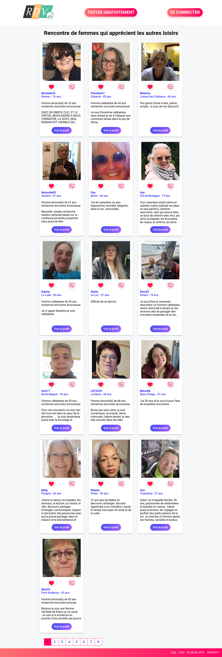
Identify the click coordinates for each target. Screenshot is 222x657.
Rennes (46, 96)
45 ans (107, 96)
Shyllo (94, 291)
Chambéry (146, 493)
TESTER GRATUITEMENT (110, 12)
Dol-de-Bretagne (150, 195)
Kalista (45, 291)
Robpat (95, 490)
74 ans (154, 295)
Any (142, 192)
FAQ (173, 652)
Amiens (46, 195)
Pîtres (94, 493)
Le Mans (96, 394)
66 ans (172, 96)
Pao (93, 192)
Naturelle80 (48, 192)
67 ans (57, 195)
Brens (94, 195)
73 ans (166, 195)
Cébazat (96, 96)
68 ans (107, 394)
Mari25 (45, 589)
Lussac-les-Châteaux (152, 96)
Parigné (46, 493)
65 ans (65, 592)
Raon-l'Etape (147, 394)
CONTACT (213, 652)
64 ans (57, 493)
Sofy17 (45, 391)
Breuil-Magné (49, 394)
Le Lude (46, 295)
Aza (142, 490)
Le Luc (95, 295)
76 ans (57, 96)
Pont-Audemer (50, 592)
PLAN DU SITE (196, 652)
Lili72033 (96, 391)
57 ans (105, 295)
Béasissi (145, 93)
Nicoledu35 (48, 93)
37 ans (161, 394)
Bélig (44, 490)
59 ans (64, 394)
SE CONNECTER (185, 12)
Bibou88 (145, 391)
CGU (181, 652)
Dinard (144, 295)
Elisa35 (144, 291)
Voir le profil (61, 130)
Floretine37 (98, 93)
